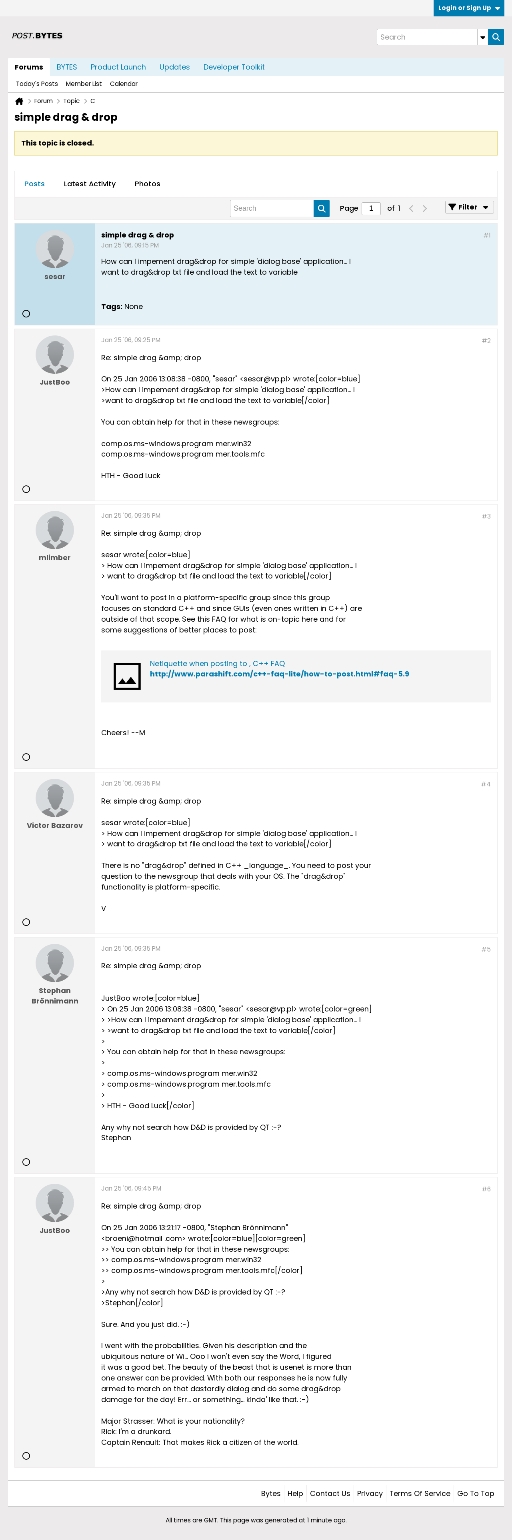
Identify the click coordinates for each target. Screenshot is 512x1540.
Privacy (370, 1493)
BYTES (67, 67)
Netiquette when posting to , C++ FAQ (217, 663)
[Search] (432, 37)
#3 (486, 516)
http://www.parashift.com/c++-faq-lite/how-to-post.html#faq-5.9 (279, 674)
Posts (34, 184)
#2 (486, 341)
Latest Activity (90, 184)
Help (295, 1493)
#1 (487, 235)
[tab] (34, 184)
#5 (486, 949)
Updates (175, 67)
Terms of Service (420, 1493)
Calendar (124, 84)
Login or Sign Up (469, 8)
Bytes (271, 1493)
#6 (486, 1189)
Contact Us (330, 1493)
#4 (486, 784)
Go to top (475, 1493)
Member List (84, 84)
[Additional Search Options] (482, 37)
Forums (29, 67)
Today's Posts (37, 84)
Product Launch (118, 67)
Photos (147, 184)
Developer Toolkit (234, 67)
